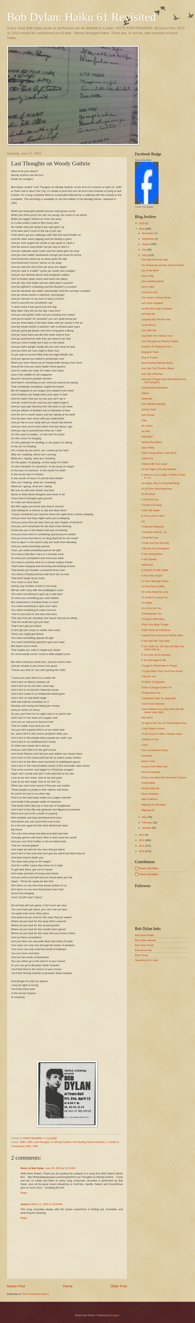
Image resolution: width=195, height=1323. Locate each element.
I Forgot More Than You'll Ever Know (161, 671)
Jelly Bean (147, 436)
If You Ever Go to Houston (156, 654)
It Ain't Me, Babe (150, 510)
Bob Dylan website (145, 940)
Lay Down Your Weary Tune (157, 335)
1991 (30, 1142)
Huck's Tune (148, 761)
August (146, 244)
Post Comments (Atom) (35, 1294)
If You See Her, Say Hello (155, 640)
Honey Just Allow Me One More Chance (163, 777)
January (146, 827)
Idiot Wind (146, 717)
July (144, 249)
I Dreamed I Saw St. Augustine (158, 698)
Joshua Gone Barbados (154, 387)
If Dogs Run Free (151, 692)
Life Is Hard (147, 286)
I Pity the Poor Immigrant (155, 548)
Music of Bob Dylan (32, 1168)
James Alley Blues (151, 442)
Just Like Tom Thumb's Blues (157, 368)
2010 (142, 851)
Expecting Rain (143, 950)
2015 (142, 228)
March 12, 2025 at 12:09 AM (46, 1204)
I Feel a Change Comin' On (156, 687)
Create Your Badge (144, 207)
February (147, 822)
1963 (23, 1142)
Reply (23, 1192)
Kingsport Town (150, 352)
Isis (143, 521)
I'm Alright (146, 602)
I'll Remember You (151, 613)
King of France (149, 357)
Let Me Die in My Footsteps (156, 308)
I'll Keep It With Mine (152, 619)
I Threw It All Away (151, 505)
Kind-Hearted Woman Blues (157, 362)
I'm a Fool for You (151, 608)
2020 (142, 223)
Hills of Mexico (149, 799)
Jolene (145, 393)
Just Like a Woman (152, 373)
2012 (142, 840)
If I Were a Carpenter (153, 681)
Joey (144, 420)
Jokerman (146, 398)
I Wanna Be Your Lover (154, 463)
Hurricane (146, 755)
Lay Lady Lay (148, 330)
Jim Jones (147, 425)
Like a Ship (147, 275)
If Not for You (148, 676)
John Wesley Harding (153, 403)
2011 (142, 845)
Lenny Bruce (148, 324)
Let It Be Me (148, 313)
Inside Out (147, 564)
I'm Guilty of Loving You (154, 597)
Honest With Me (150, 788)
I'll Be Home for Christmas (156, 630)
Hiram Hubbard (149, 793)
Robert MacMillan (143, 160)
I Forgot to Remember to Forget (159, 665)
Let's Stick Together (152, 303)
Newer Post (16, 1286)
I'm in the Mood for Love (154, 591)
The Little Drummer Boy (154, 259)
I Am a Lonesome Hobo (154, 750)
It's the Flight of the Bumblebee (158, 469)
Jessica (25, 1204)
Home (67, 1286)
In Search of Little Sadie (154, 570)
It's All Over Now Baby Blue (156, 488)
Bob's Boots (141, 955)
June (145, 255)
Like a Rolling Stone (152, 281)
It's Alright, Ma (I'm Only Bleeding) (160, 483)
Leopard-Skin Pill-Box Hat (155, 319)
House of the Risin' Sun (154, 766)
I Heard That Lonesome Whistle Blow (162, 635)
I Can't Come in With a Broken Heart (161, 733)
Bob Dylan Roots (144, 945)
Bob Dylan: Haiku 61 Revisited (81, 16)
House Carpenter (151, 772)
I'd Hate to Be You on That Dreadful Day (163, 723)
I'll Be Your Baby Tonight (154, 624)
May (144, 817)
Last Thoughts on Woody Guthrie (52, 1142)
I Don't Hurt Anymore (153, 703)
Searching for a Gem (146, 960)
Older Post (118, 1286)
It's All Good (148, 494)
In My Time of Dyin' (152, 575)
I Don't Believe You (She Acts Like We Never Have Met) (162, 711)
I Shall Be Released (152, 526)
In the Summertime (152, 553)
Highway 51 (147, 810)
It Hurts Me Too (149, 499)
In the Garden (149, 559)
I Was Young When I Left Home (158, 452)
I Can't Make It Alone (152, 728)
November (148, 233)
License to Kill (149, 292)
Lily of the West (150, 270)
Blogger (115, 1315)
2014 (142, 834)
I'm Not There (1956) (152, 586)
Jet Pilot (145, 431)
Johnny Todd (148, 409)
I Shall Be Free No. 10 (153, 532)
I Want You (147, 458)
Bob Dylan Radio (144, 935)
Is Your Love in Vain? (153, 515)
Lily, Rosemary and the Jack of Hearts (162, 265)
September (148, 238)
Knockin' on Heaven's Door (156, 346)
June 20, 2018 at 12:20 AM (60, 1168)
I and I (144, 744)
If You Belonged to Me (153, 660)
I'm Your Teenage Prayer (155, 581)
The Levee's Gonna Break (156, 297)
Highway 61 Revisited (153, 804)
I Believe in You (150, 739)
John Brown (148, 414)
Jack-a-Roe (147, 447)
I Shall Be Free (149, 537)
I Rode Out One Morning (155, 542)
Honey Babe (148, 782)
